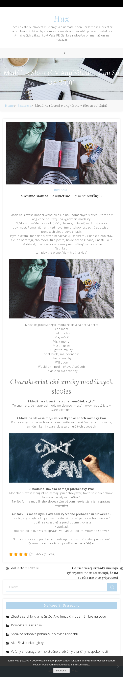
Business (60, 190)
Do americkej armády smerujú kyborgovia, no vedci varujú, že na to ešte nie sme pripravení (92, 572)
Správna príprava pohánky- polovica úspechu (44, 634)
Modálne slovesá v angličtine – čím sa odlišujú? (61, 196)
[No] (118, 666)
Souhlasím (61, 670)
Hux (61, 19)
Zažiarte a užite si (25, 568)
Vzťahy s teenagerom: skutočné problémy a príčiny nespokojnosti (59, 651)
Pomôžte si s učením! (26, 625)
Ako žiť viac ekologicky (27, 643)
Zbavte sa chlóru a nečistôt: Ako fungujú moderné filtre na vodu (58, 616)
